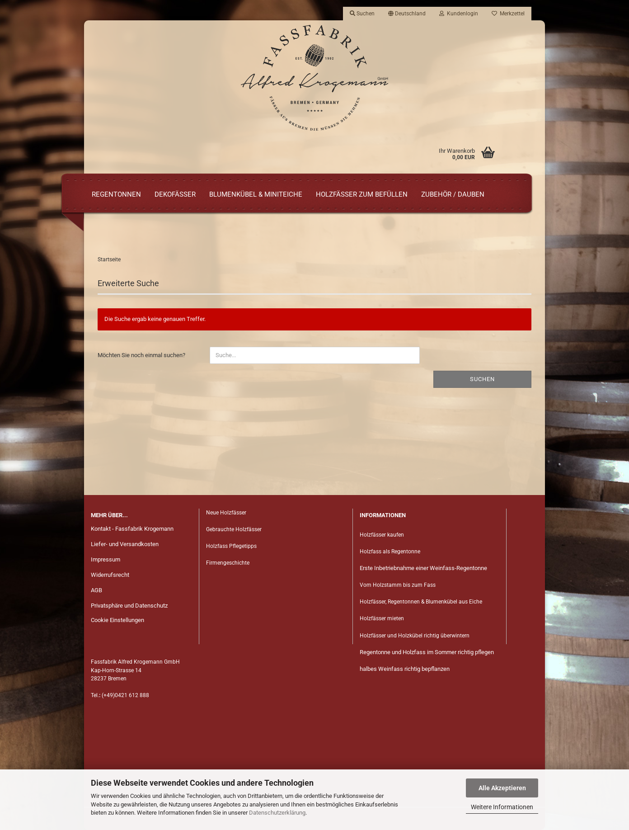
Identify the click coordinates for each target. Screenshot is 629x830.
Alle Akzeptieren (502, 788)
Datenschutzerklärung (277, 812)
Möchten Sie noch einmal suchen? (141, 355)
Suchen (482, 379)
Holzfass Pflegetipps (231, 546)
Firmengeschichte (228, 563)
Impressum (105, 559)
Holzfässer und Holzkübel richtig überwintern (414, 635)
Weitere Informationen (502, 807)
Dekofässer (175, 194)
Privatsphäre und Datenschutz (129, 605)
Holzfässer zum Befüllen (362, 194)
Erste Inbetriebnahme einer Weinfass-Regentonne (423, 568)
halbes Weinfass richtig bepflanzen (405, 668)
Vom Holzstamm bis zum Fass (398, 585)
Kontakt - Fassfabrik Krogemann (132, 528)
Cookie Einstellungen (117, 620)
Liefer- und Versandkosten (125, 544)
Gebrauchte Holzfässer (234, 529)
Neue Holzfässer (226, 512)
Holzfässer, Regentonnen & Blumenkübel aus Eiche (421, 602)
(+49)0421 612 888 (125, 695)
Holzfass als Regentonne (390, 551)
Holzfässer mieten (382, 618)
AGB (96, 590)
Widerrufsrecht (110, 574)
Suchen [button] (362, 13)
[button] (406, 13)
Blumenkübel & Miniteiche (255, 194)
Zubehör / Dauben (452, 194)
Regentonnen (116, 194)
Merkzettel (508, 13)
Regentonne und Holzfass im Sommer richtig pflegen (427, 652)
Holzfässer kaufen (382, 535)
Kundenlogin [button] (458, 13)
